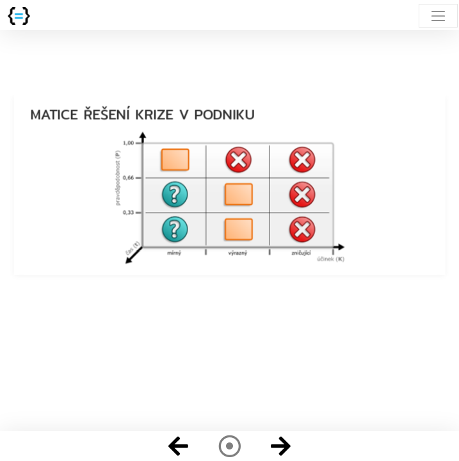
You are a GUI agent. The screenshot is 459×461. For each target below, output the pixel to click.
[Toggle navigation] (438, 16)
